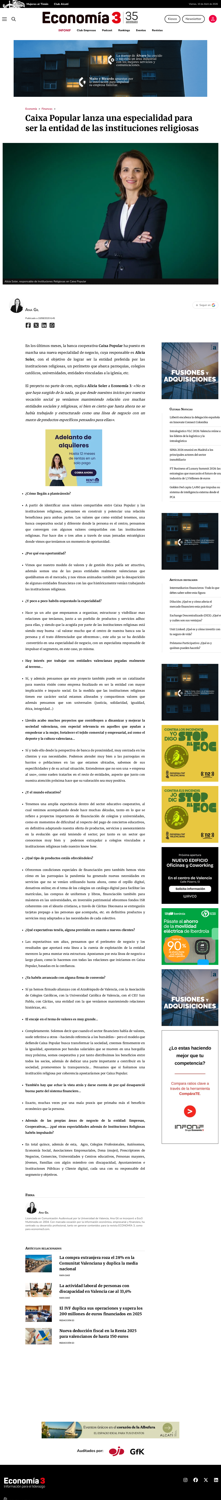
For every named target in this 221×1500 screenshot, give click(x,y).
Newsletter (195, 18)
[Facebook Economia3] (195, 1478)
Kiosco (174, 18)
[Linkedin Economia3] (216, 1478)
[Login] (214, 18)
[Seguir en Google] (205, 302)
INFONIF (61, 27)
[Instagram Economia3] (185, 1478)
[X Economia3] (206, 1478)
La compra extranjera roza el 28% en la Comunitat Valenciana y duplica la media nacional (98, 1260)
